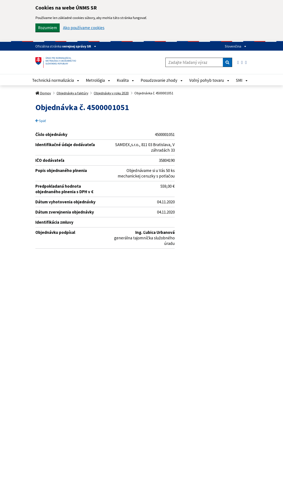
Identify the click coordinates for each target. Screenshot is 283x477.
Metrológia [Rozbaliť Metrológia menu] (98, 80)
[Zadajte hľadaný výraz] (194, 62)
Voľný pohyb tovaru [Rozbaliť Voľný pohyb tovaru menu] (209, 80)
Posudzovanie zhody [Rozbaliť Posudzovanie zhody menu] (162, 80)
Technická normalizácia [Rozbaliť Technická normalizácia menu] (55, 80)
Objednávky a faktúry (72, 93)
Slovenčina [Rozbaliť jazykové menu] (235, 46)
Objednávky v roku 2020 (111, 93)
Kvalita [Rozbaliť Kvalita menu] (125, 80)
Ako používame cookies (83, 28)
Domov (43, 93)
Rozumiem (47, 27)
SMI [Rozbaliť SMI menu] (242, 80)
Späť (40, 120)
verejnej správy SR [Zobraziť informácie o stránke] (79, 46)
